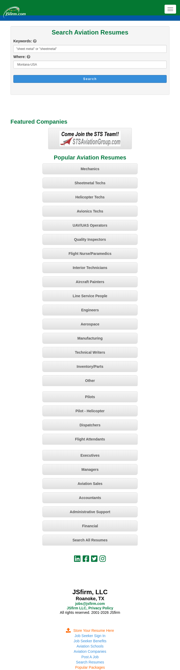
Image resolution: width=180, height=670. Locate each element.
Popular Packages (90, 667)
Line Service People (90, 296)
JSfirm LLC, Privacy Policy (90, 608)
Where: (19, 57)
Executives (89, 455)
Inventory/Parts (90, 366)
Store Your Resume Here (90, 630)
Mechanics (90, 169)
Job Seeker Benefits (90, 641)
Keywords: (22, 41)
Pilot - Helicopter (89, 411)
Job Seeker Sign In (90, 636)
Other (90, 381)
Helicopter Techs (90, 197)
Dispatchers (90, 425)
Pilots (90, 397)
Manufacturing (90, 338)
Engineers (90, 310)
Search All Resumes (90, 540)
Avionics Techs (90, 211)
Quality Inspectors (90, 239)
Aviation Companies (90, 651)
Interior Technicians (90, 268)
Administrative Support (90, 512)
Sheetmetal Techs (90, 183)
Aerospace (90, 324)
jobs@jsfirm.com (90, 604)
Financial (90, 526)
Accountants (90, 498)
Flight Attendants (90, 439)
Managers (89, 469)
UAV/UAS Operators (90, 225)
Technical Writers (90, 352)
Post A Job (90, 657)
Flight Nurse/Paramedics (90, 253)
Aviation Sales (89, 484)
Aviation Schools (89, 646)
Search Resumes (90, 662)
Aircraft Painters (90, 282)
